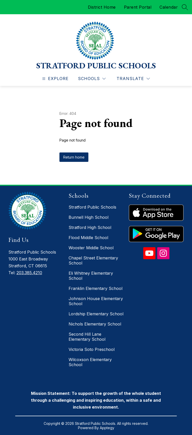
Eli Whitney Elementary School (91, 276)
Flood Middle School (88, 237)
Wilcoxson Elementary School (90, 362)
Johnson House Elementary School (96, 301)
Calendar (168, 7)
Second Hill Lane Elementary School (87, 337)
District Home (102, 7)
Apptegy (107, 428)
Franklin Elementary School (95, 288)
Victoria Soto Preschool (92, 349)
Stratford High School (90, 227)
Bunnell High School (88, 217)
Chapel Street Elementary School (93, 260)
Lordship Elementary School (96, 313)
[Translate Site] (133, 78)
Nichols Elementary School (95, 324)
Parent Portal (138, 7)
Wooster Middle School (91, 247)
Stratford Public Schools (92, 207)
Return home (74, 157)
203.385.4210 (29, 272)
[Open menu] (55, 78)
